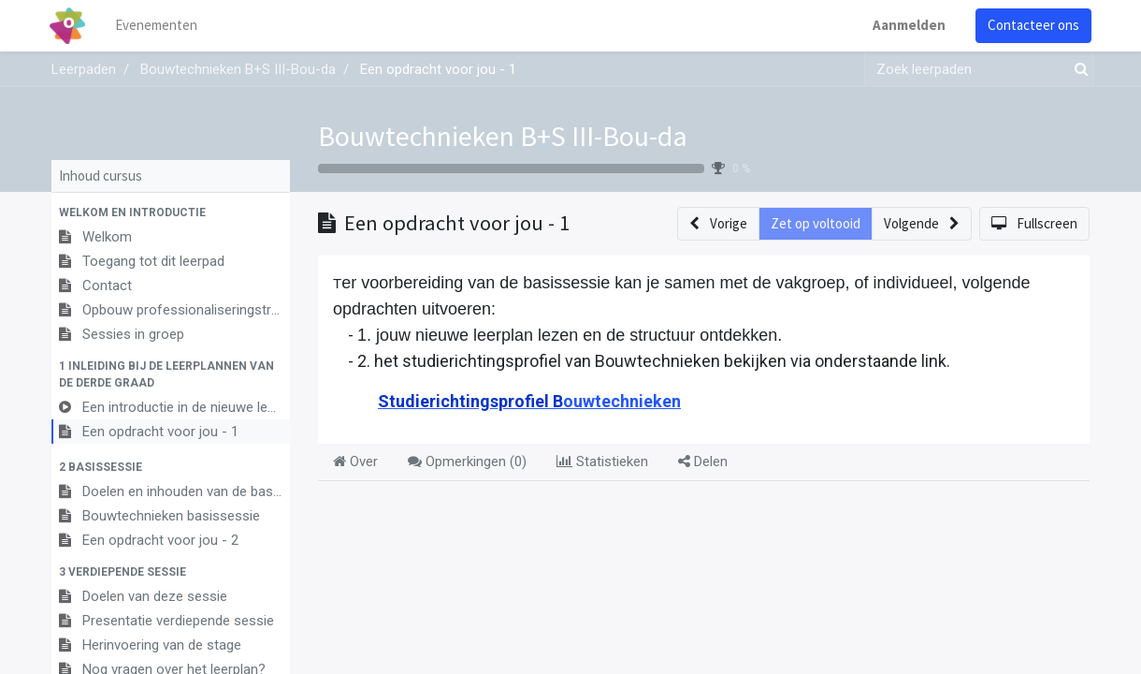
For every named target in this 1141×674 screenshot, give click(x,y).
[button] (170, 212)
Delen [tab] (703, 461)
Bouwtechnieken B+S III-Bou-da (502, 136)
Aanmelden (907, 25)
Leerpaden (83, 69)
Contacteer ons (1031, 25)
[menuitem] (159, 25)
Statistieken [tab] (602, 461)
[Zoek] (1077, 69)
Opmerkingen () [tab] (467, 461)
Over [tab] (355, 461)
